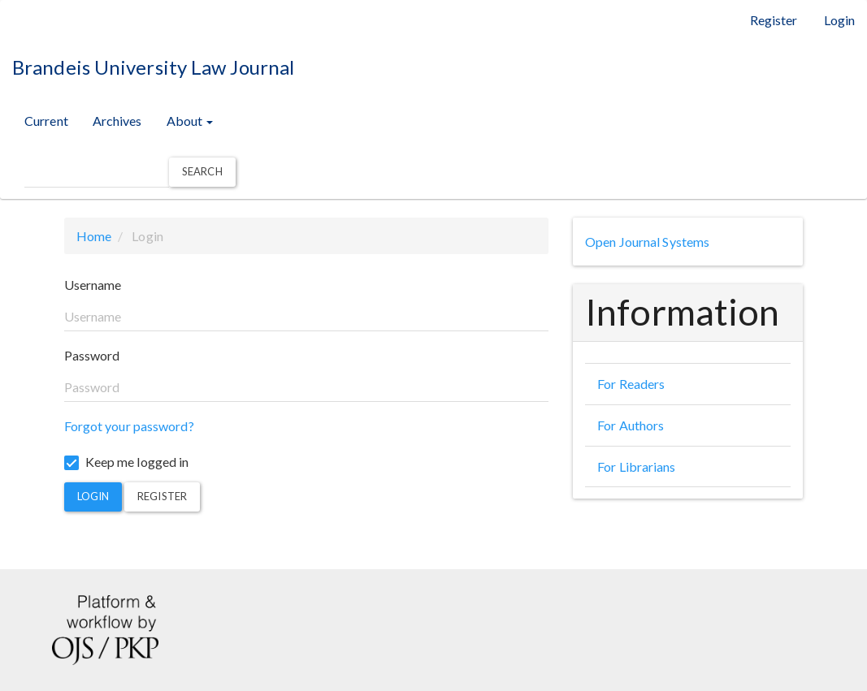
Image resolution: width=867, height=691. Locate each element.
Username (93, 284)
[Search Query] (96, 173)
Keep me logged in (126, 462)
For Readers (631, 383)
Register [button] (162, 496)
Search (202, 171)
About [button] (190, 120)
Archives (117, 120)
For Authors (630, 425)
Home (93, 236)
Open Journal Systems (647, 241)
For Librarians (636, 466)
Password (92, 355)
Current (46, 120)
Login (840, 20)
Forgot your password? (129, 426)
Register (774, 20)
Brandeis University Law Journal (153, 67)
